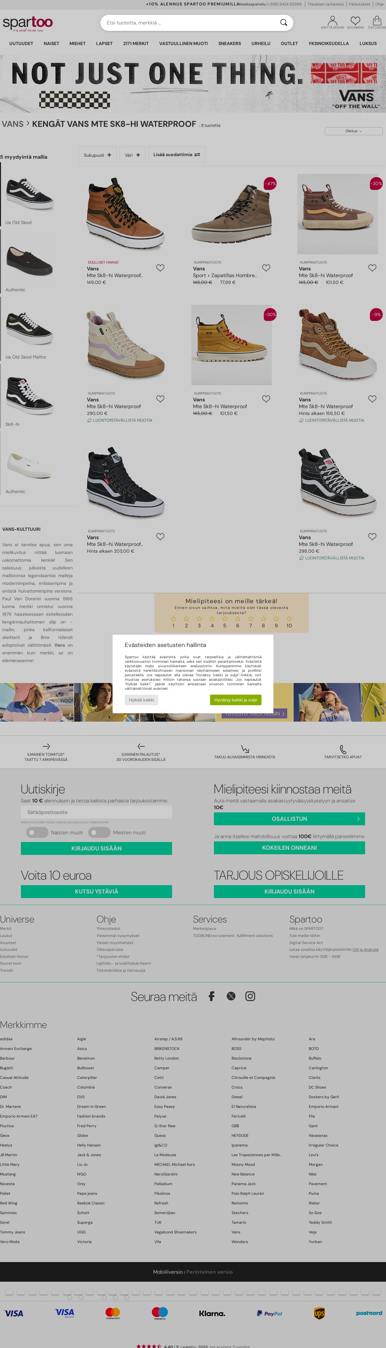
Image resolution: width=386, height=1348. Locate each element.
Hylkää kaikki (141, 699)
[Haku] (283, 23)
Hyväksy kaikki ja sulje (236, 699)
